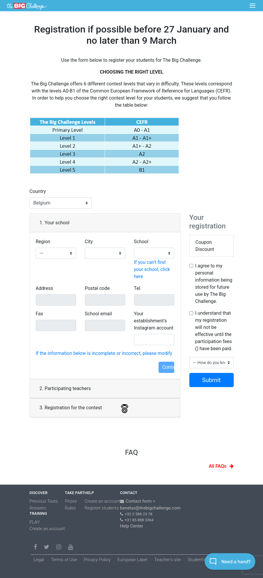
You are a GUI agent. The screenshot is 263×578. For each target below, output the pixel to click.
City (89, 241)
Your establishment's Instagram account (154, 321)
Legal (39, 559)
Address (44, 288)
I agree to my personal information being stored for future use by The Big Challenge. (214, 283)
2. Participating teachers (65, 388)
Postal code (97, 288)
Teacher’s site (167, 559)
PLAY (35, 522)
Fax (39, 313)
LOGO (26, 6)
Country (38, 191)
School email (98, 313)
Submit (211, 380)
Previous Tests (44, 501)
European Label (132, 559)
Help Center (131, 526)
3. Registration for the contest (73, 408)
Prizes (71, 501)
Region (43, 241)
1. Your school (55, 222)
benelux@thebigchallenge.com (150, 508)
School (141, 241)
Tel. (137, 288)
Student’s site (201, 559)
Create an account (47, 528)
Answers (38, 508)
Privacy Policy (97, 559)
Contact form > (140, 501)
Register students (102, 508)
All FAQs (218, 466)
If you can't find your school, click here (152, 269)
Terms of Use (64, 559)
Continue (168, 367)
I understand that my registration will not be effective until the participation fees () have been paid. (214, 330)
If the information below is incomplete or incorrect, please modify (104, 353)
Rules (70, 508)
